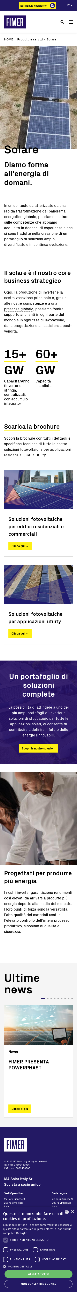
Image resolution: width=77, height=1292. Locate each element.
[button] (38, 1266)
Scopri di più (19, 1108)
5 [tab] (58, 998)
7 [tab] (65, 998)
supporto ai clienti (19, 314)
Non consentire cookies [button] (38, 1284)
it (68, 5)
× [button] (72, 1211)
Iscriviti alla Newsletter (33, 5)
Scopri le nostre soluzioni (38, 748)
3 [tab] (51, 998)
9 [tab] (72, 998)
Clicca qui (18, 546)
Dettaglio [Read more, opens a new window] (21, 1233)
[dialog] (38, 1249)
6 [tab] (61, 998)
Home (8, 39)
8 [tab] (68, 998)
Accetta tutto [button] (38, 1274)
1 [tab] (43, 998)
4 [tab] (54, 998)
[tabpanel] (38, 1061)
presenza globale (18, 308)
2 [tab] (47, 998)
